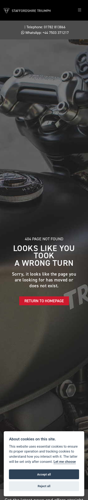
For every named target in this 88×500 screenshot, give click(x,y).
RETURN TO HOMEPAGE (44, 300)
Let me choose (65, 462)
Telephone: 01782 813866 (45, 27)
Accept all (44, 474)
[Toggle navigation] (79, 10)
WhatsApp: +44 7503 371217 (45, 32)
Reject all (44, 486)
